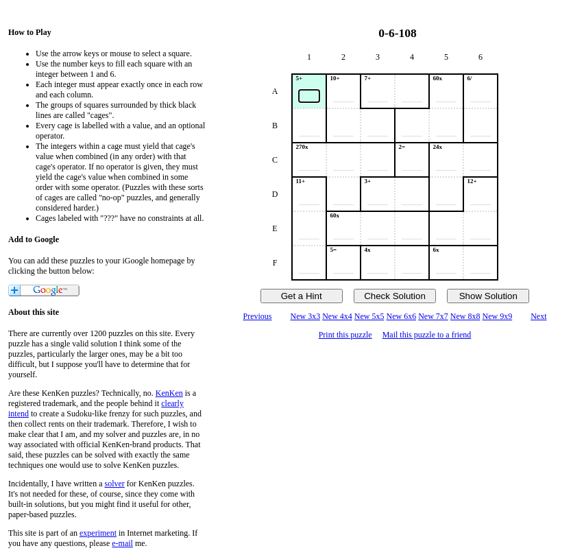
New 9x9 (498, 316)
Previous (257, 316)
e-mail (122, 543)
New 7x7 (433, 316)
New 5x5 (369, 316)
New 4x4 (337, 316)
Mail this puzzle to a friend (427, 335)
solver (115, 483)
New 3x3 (305, 316)
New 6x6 (402, 316)
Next (538, 316)
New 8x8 (465, 316)
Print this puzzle (345, 335)
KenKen (169, 393)
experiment (98, 533)
